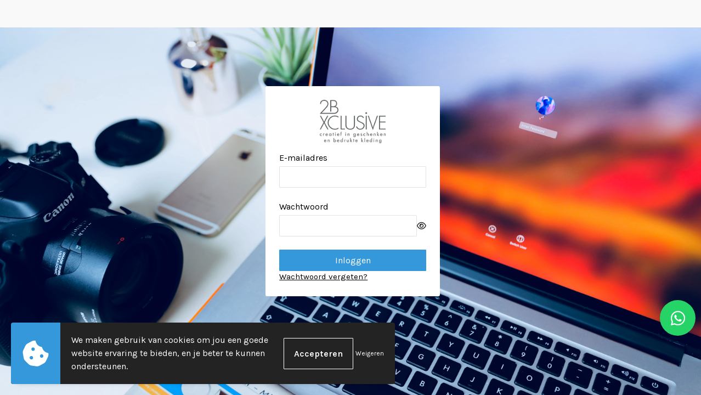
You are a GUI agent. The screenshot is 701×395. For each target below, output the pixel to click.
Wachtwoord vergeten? (323, 276)
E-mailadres (303, 158)
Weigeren (369, 353)
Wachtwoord (304, 206)
